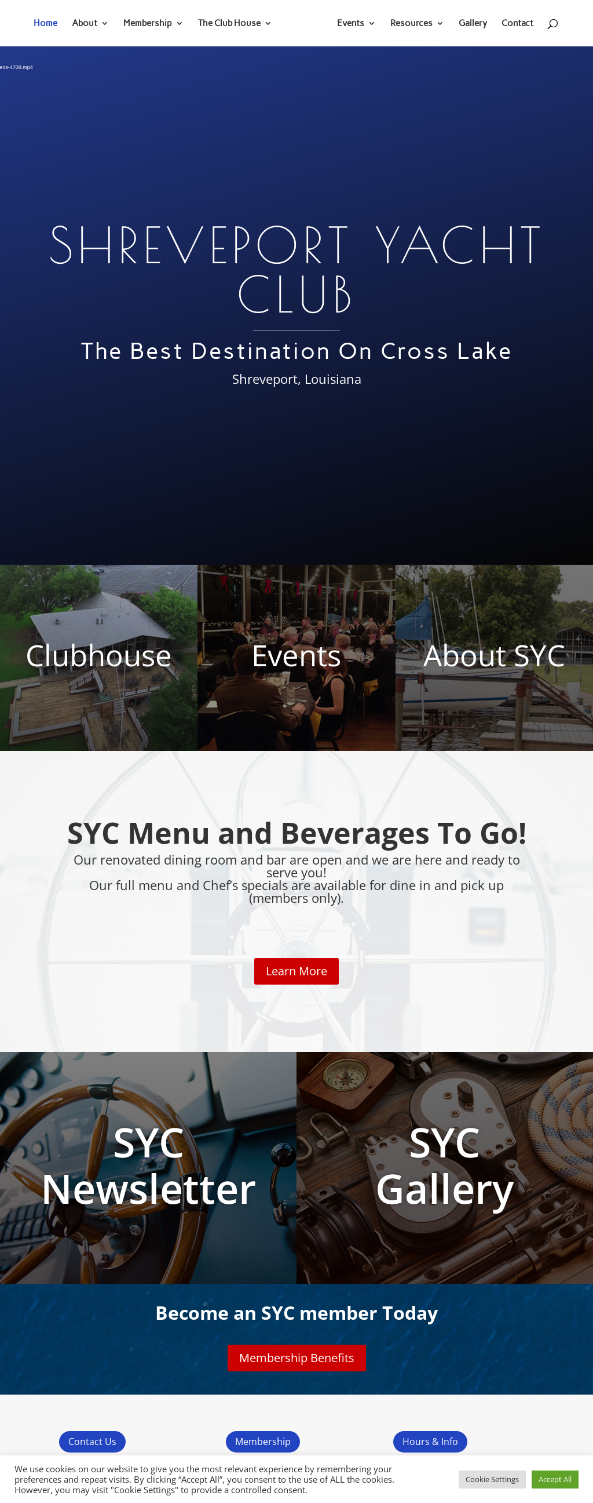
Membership (151, 23)
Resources (407, 23)
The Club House (233, 23)
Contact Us (92, 1441)
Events (346, 23)
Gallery (469, 23)
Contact (513, 23)
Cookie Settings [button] (492, 1479)
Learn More (296, 971)
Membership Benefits (296, 1358)
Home (49, 23)
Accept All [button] (555, 1479)
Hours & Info (430, 1441)
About (88, 23)
